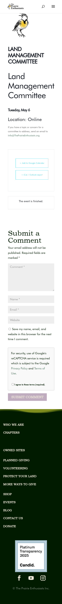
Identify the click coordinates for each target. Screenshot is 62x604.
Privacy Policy (19, 368)
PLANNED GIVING (16, 460)
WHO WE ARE (13, 424)
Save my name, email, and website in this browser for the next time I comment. (29, 334)
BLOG (7, 510)
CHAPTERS (11, 432)
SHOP (7, 494)
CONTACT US (13, 518)
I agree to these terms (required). (28, 384)
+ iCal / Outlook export (31, 175)
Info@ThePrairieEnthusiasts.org (24, 135)
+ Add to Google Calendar (32, 163)
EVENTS (9, 502)
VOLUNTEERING (15, 468)
